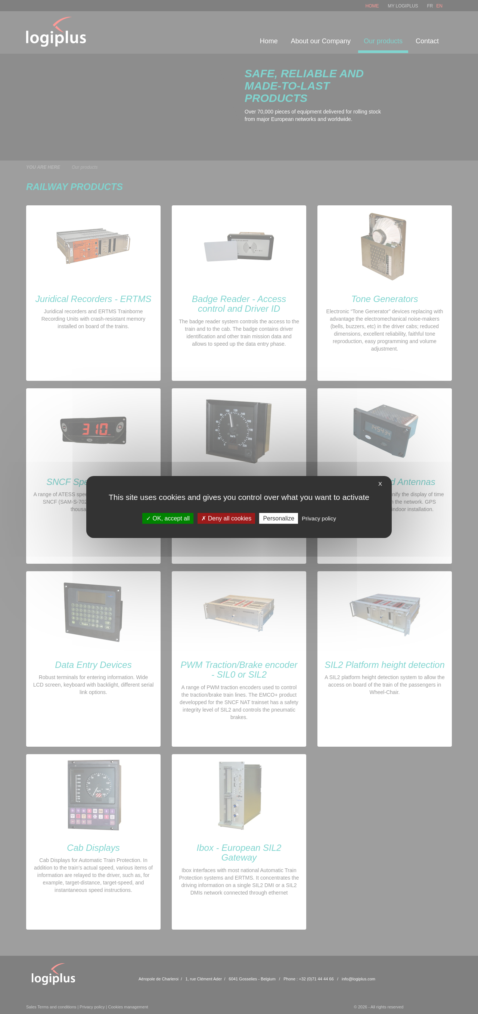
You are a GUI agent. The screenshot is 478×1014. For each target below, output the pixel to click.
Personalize (278, 518)
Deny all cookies (226, 518)
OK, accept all (168, 518)
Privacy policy (319, 518)
